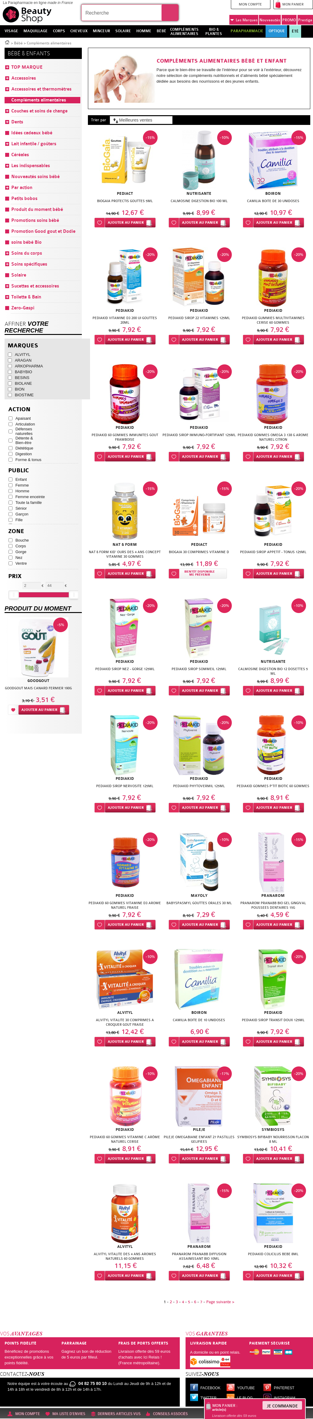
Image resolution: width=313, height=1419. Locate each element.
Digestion (24, 454)
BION (20, 389)
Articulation (25, 424)
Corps (21, 546)
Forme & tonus (28, 459)
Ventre (21, 563)
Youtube (246, 1388)
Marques (244, 20)
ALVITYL (22, 354)
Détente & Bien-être (24, 440)
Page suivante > (220, 1302)
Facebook (210, 1388)
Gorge (21, 551)
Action (19, 409)
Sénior (21, 508)
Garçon (22, 514)
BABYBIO (23, 372)
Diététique (24, 448)
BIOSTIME (24, 395)
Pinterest (284, 1388)
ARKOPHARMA (29, 366)
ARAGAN (23, 360)
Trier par (98, 120)
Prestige (305, 20)
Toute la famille (29, 502)
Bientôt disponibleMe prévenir (199, 573)
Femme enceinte (30, 496)
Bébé (18, 43)
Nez (19, 557)
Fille (19, 520)
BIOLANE (23, 383)
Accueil (7, 42)
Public (18, 470)
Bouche (22, 540)
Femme (22, 485)
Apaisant (23, 418)
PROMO (289, 20)
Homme (23, 491)
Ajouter (126, 223)
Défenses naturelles (24, 431)
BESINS (22, 377)
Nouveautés (269, 20)
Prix (15, 576)
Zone (16, 531)
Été (295, 31)
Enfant (21, 479)
